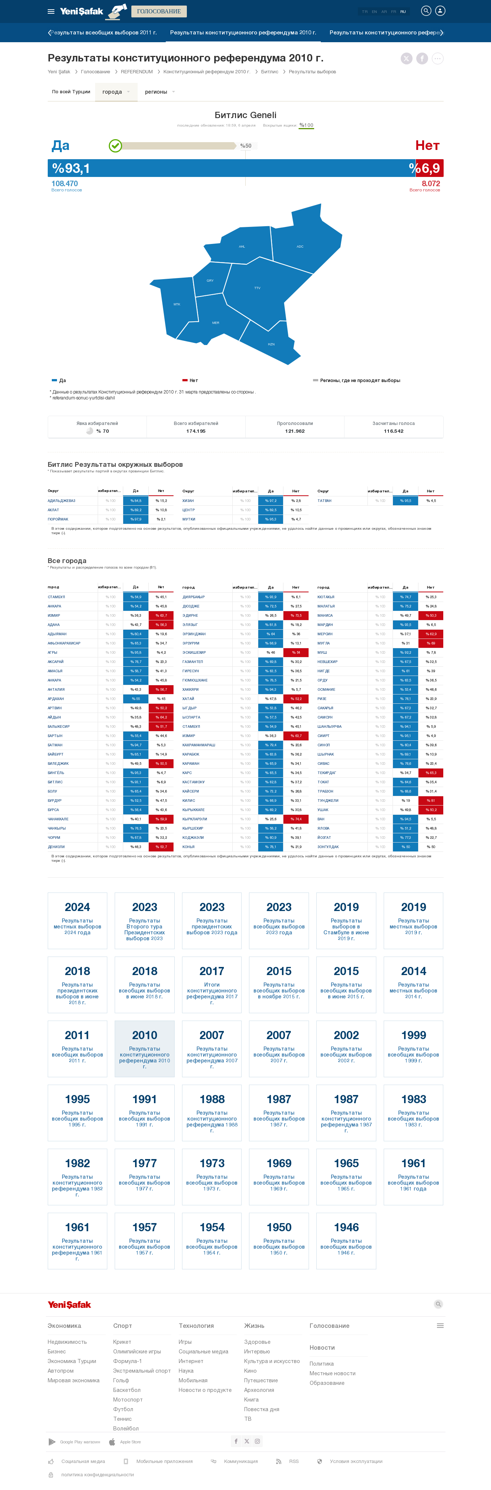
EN (374, 11)
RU (403, 11)
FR (393, 11)
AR (384, 11)
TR (364, 11)
